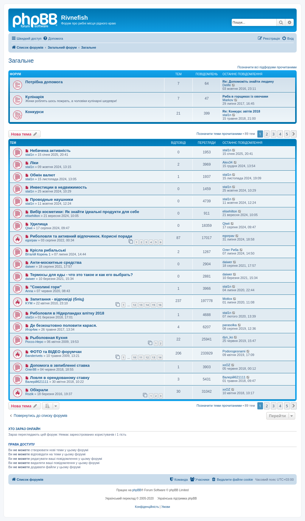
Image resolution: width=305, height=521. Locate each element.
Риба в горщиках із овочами (245, 96)
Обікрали (39, 390)
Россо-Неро (34, 341)
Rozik (29, 394)
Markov (227, 100)
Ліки (34, 163)
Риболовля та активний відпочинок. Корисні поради (81, 236)
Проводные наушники (51, 199)
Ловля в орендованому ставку (59, 377)
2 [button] (267, 134)
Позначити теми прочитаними (219, 133)
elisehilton (32, 216)
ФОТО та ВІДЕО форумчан (56, 351)
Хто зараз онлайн (24, 429)
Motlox (227, 298)
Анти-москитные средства (56, 262)
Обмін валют (42, 175)
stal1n (226, 115)
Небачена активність (50, 150)
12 (134, 305)
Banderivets (34, 355)
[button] (294, 134)
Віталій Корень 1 (38, 254)
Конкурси (34, 112)
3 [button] (274, 134)
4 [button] (280, 134)
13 (140, 305)
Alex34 (227, 162)
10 (134, 357)
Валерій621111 (36, 381)
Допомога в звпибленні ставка (60, 365)
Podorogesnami (233, 351)
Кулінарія (34, 97)
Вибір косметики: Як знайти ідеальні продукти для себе (84, 211)
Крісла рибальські (48, 250)
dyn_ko (227, 337)
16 (159, 305)
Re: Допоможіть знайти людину (248, 81)
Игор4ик (31, 329)
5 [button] (287, 134)
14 (147, 305)
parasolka (229, 325)
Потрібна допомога (44, 82)
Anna (29, 291)
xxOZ (226, 365)
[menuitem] (53, 38)
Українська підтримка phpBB (177, 498)
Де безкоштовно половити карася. (63, 325)
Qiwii (28, 228)
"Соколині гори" (46, 287)
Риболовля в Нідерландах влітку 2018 (67, 313)
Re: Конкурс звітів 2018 (241, 111)
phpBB (136, 490)
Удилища (39, 224)
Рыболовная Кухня (49, 337)
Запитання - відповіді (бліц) (57, 299)
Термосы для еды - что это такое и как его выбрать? (81, 274)
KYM (28, 303)
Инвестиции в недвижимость (58, 187)
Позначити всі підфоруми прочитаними (267, 67)
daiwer (30, 266)
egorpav (31, 240)
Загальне (21, 60)
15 (153, 305)
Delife (226, 85)
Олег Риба (230, 250)
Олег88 (30, 369)
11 (140, 357)
